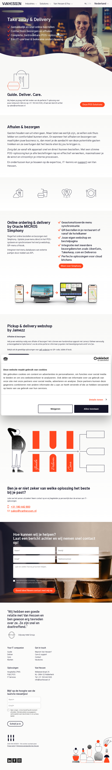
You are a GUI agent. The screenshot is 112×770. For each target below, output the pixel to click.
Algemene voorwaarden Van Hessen (27, 746)
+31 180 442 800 (35, 103)
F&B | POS (11, 674)
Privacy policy (11, 746)
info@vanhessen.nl (42, 680)
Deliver (10, 654)
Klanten (10, 660)
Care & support (41, 654)
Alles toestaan (91, 409)
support (82, 162)
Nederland (100, 3)
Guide (9, 652)
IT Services (11, 677)
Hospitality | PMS (13, 672)
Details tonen (96, 399)
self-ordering (44, 350)
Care (9, 657)
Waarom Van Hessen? (43, 652)
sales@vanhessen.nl (18, 106)
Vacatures (39, 660)
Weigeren (55, 409)
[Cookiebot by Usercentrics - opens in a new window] (96, 359)
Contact (38, 657)
